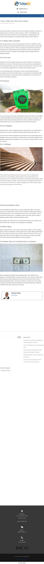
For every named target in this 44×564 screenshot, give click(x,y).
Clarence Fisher (5, 23)
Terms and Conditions (22, 562)
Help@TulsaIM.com (23, 8)
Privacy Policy (19, 559)
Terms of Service (25, 559)
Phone (22, 540)
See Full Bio (14, 295)
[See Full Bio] (17, 295)
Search (19, 337)
